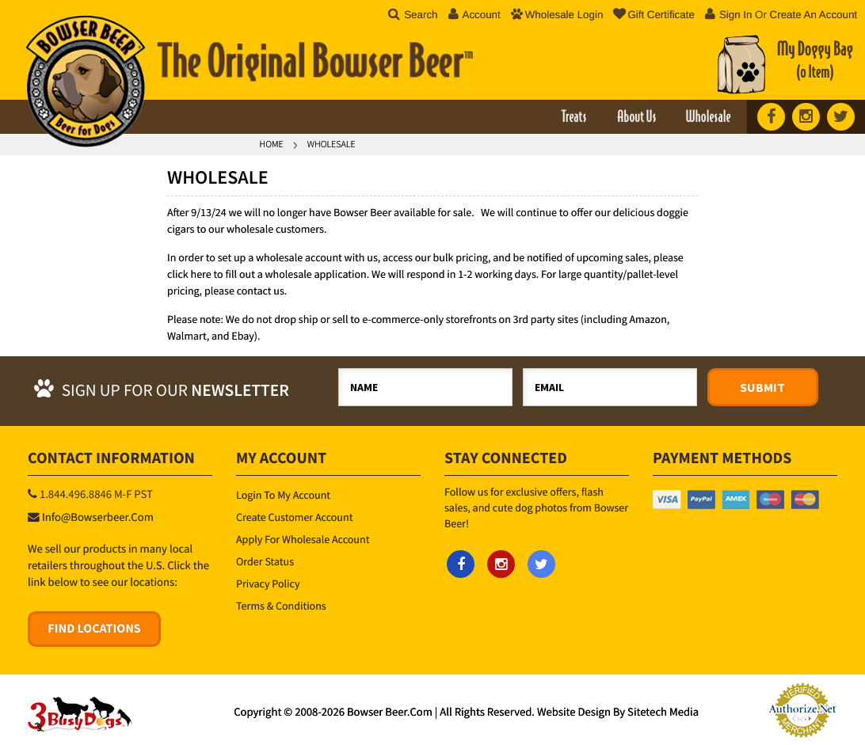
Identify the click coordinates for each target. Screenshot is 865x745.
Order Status (265, 561)
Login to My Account (283, 495)
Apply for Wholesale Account (302, 539)
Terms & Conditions (281, 606)
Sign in (736, 15)
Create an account (813, 15)
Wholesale (707, 118)
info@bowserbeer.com (98, 518)
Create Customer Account (294, 517)
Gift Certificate (653, 15)
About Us (636, 118)
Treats (573, 118)
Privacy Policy (268, 583)
